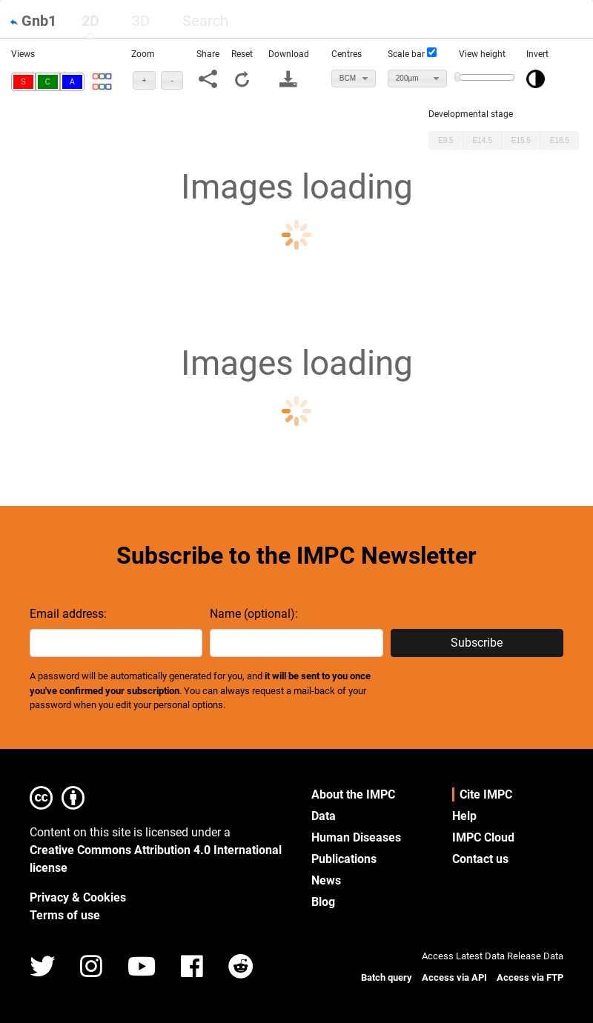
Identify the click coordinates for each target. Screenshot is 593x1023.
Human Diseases (356, 837)
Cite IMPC (486, 794)
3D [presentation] (141, 21)
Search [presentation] (205, 21)
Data (323, 816)
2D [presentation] (90, 21)
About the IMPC (353, 794)
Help (464, 816)
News (326, 880)
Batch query (386, 977)
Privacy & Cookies (78, 897)
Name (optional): (254, 614)
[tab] (90, 21)
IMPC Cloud (483, 837)
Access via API (454, 977)
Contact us (480, 859)
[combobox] (353, 78)
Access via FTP (530, 977)
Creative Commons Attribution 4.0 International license (156, 859)
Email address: (68, 614)
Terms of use (65, 915)
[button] (23, 82)
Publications (344, 859)
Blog (323, 902)
